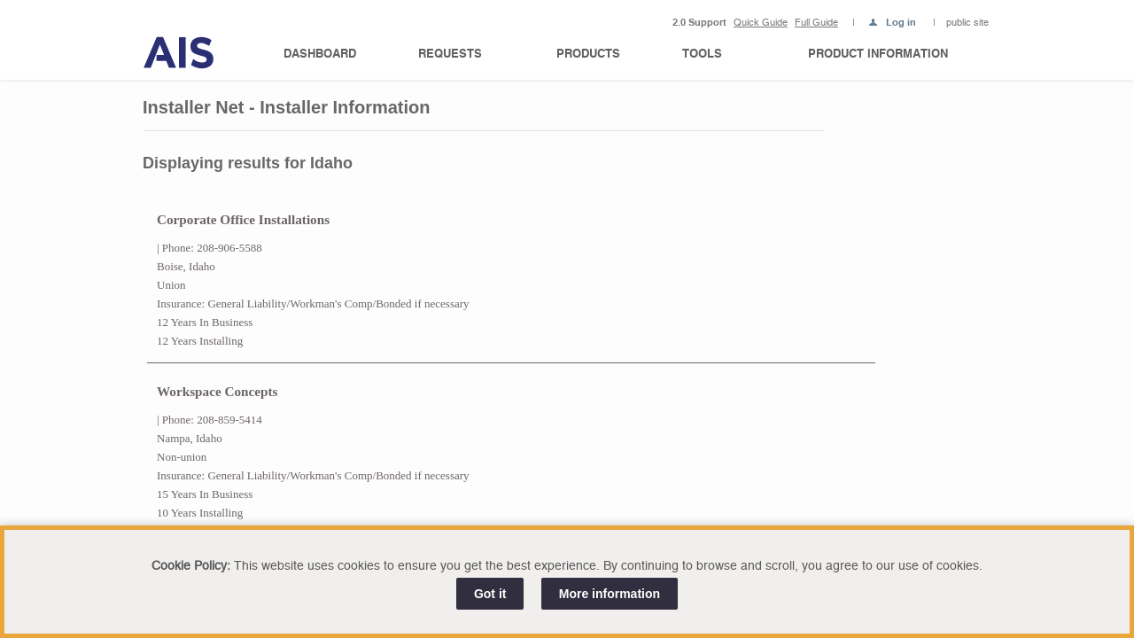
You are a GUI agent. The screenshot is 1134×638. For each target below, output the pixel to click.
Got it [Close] (490, 594)
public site (967, 22)
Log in (901, 23)
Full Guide (816, 22)
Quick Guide (761, 22)
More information (609, 594)
